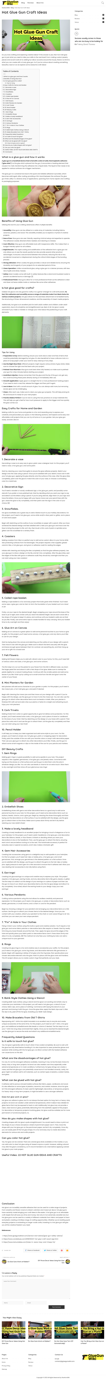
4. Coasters (8, 94)
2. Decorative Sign (10, 90)
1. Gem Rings (9, 112)
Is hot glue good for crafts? (13, 81)
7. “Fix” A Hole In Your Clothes (14, 125)
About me (5, 1358)
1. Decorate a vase (10, 87)
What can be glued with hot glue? (16, 141)
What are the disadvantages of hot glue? (19, 139)
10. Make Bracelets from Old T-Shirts (17, 132)
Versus (77, 22)
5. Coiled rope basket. (11, 96)
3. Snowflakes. (9, 92)
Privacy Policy (6, 1366)
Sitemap (4, 1369)
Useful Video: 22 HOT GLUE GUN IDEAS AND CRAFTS (21, 150)
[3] (22, 936)
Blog (76, 15)
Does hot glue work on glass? (16, 143)
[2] (8, 503)
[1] (32, 276)
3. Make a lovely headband (14, 116)
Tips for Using (11, 83)
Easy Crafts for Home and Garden (15, 85)
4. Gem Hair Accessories (13, 119)
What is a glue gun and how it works (16, 76)
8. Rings (7, 127)
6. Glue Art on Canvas (12, 98)
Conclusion (9, 152)
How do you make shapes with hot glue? (18, 145)
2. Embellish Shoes (11, 114)
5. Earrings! (8, 121)
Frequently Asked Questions (14, 134)
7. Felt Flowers (8, 101)
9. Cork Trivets (9, 105)
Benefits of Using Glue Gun (13, 79)
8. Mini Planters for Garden (13, 103)
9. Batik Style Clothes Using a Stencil (17, 130)
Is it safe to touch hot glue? (14, 136)
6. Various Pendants (11, 123)
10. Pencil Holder (10, 107)
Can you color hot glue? (13, 147)
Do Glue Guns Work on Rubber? (39, 1341)
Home (3, 1362)
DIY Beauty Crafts (10, 110)
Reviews (77, 18)
